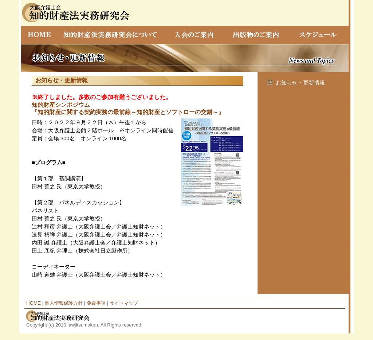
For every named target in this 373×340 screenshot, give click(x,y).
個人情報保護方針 (64, 303)
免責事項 (96, 303)
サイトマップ (124, 303)
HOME (33, 303)
